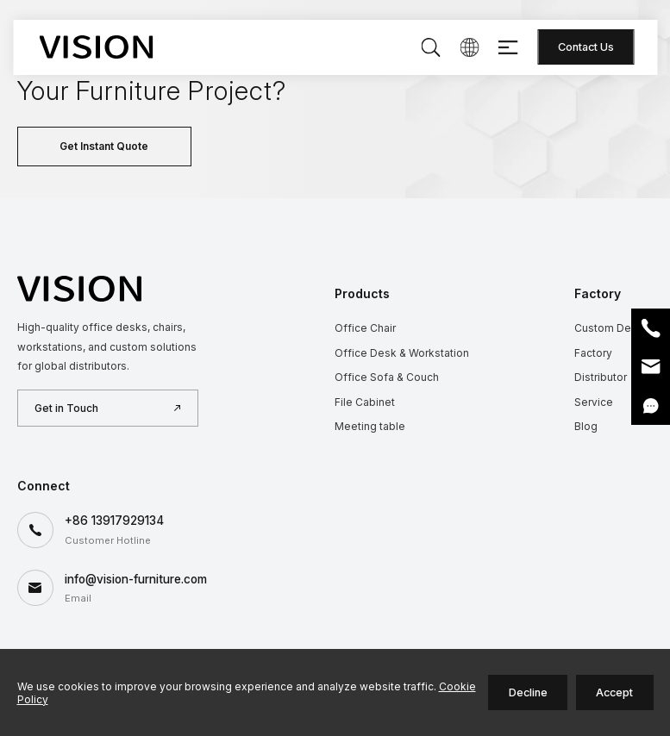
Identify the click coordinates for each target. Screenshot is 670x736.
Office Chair (365, 327)
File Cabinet (365, 402)
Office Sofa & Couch (387, 377)
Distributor (600, 377)
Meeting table (370, 426)
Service (593, 402)
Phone (650, 328)
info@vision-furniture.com (136, 579)
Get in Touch (66, 408)
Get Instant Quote (103, 146)
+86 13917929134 (114, 520)
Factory (593, 352)
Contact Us (586, 47)
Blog (586, 426)
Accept (614, 692)
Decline (528, 692)
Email (650, 366)
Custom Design (613, 327)
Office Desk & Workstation (402, 352)
